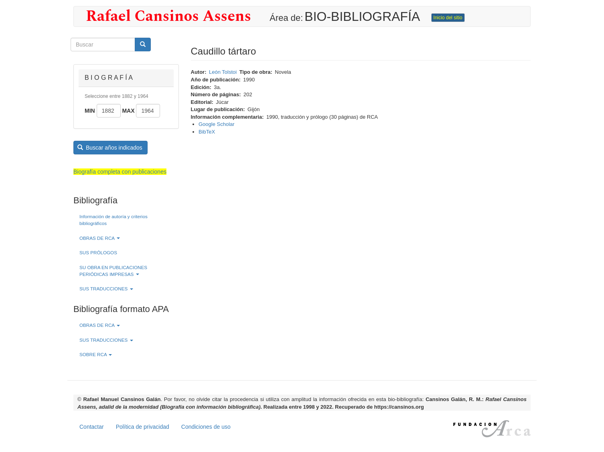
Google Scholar (217, 124)
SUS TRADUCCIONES (106, 288)
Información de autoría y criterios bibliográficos (113, 220)
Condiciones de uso (206, 427)
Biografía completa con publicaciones (119, 171)
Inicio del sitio (448, 17)
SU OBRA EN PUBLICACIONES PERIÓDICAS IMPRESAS (113, 271)
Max (128, 110)
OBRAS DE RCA (99, 238)
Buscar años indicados (109, 147)
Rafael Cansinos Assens (168, 16)
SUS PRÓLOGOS (98, 252)
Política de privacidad (142, 427)
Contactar (91, 427)
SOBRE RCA (95, 354)
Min (90, 110)
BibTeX (207, 132)
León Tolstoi (223, 72)
